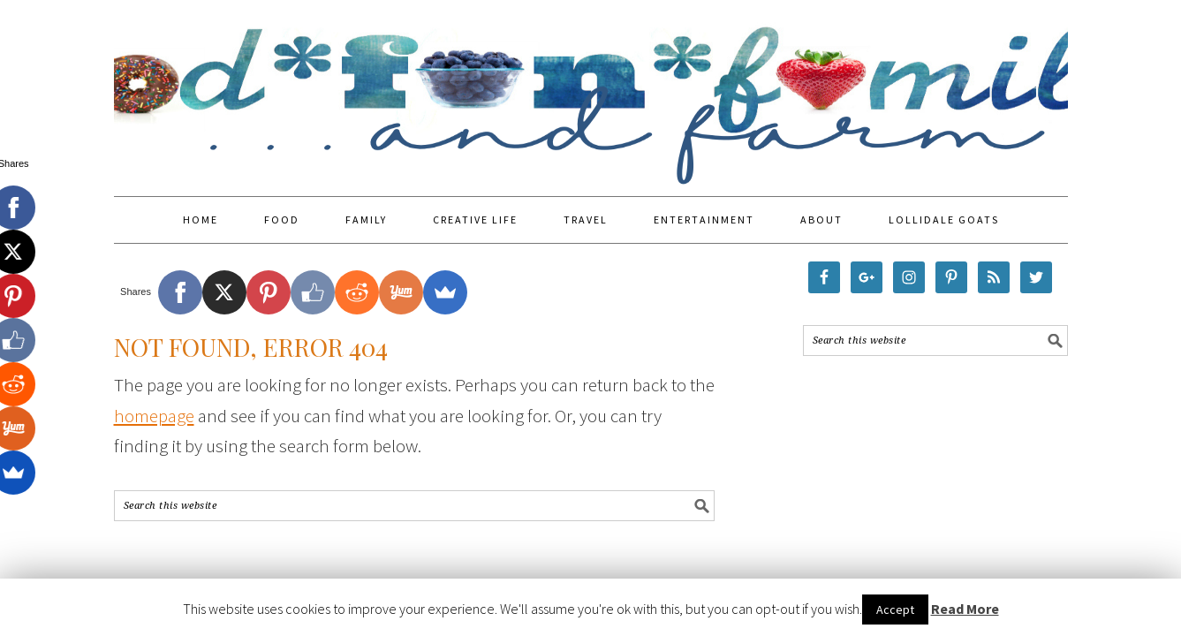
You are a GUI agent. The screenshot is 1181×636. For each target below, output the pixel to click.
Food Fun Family (591, 90)
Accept (895, 609)
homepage (154, 416)
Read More (965, 608)
